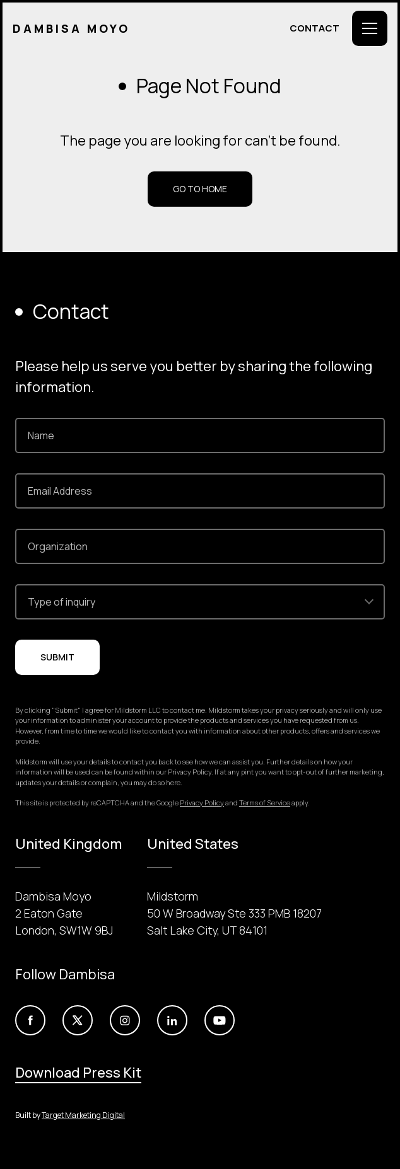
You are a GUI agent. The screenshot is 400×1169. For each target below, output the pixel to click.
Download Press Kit (78, 1072)
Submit (57, 657)
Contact (314, 28)
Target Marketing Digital (83, 1115)
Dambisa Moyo (71, 28)
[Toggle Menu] (369, 28)
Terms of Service (264, 802)
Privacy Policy (202, 802)
